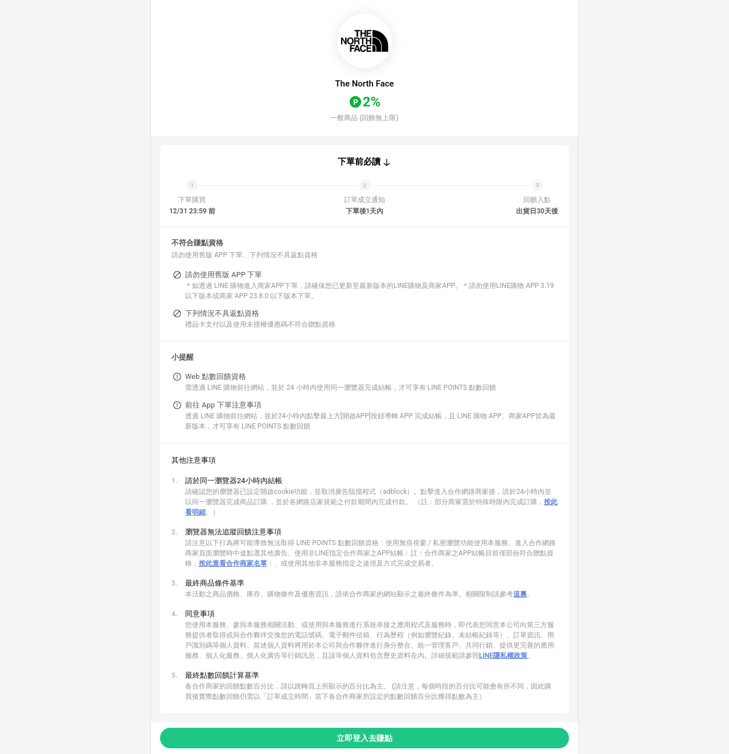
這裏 (520, 594)
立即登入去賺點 (364, 738)
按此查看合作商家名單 (233, 563)
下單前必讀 (359, 161)
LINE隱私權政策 (503, 656)
